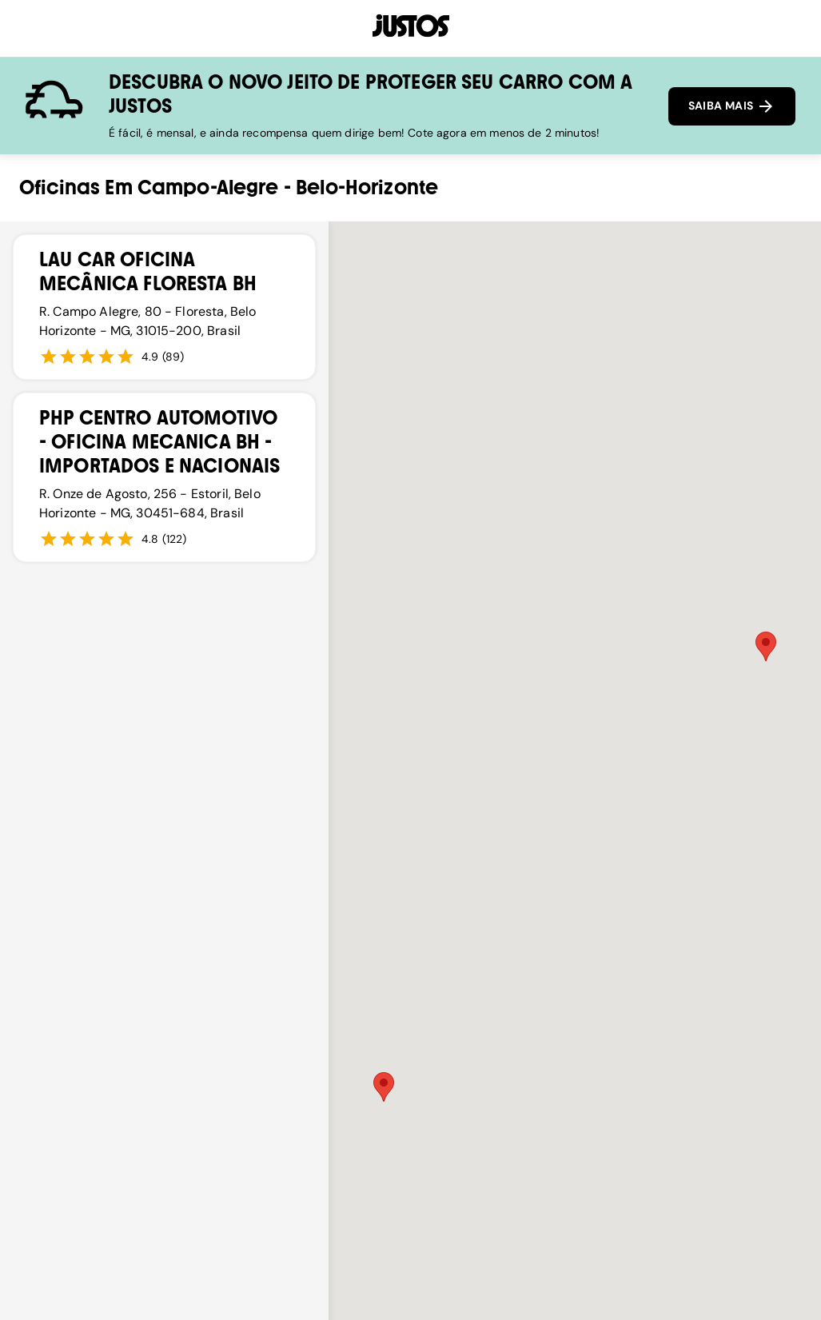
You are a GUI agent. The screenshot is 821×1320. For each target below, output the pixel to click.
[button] (765, 646)
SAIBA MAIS (732, 106)
